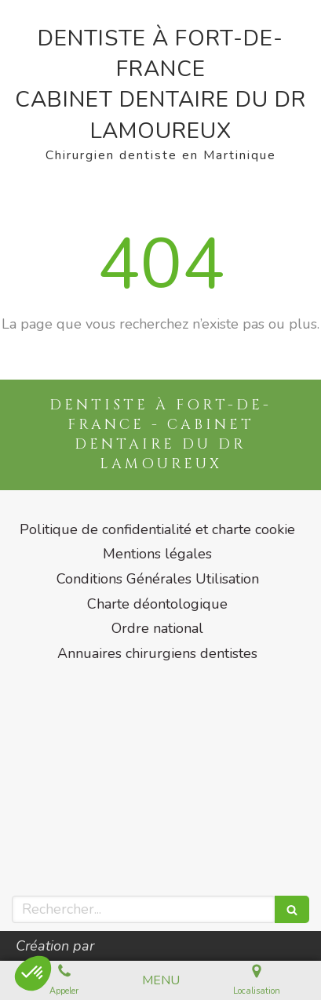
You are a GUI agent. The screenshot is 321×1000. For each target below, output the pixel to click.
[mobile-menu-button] (161, 981)
